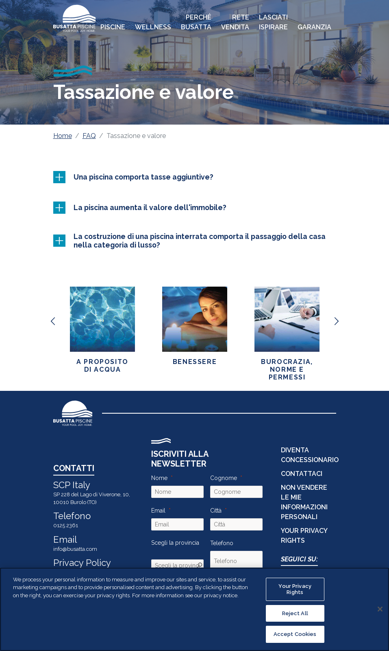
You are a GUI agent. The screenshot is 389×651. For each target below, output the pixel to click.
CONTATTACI (301, 474)
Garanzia (314, 27)
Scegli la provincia (175, 542)
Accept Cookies (295, 634)
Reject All (295, 613)
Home (62, 136)
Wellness (153, 27)
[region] (194, 609)
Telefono (221, 543)
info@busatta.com (75, 549)
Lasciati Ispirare (273, 22)
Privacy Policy (82, 562)
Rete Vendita (235, 22)
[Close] (380, 609)
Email (158, 510)
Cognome (223, 478)
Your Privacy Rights (294, 589)
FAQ (89, 136)
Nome (159, 478)
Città (216, 510)
